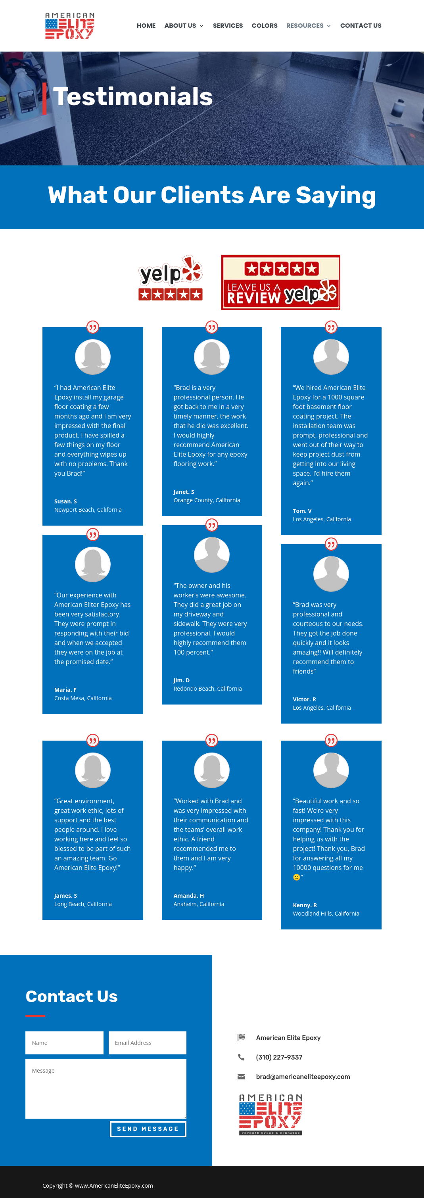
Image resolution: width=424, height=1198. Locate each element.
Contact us (361, 26)
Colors (265, 26)
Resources (305, 26)
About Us (180, 26)
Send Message (148, 1129)
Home (146, 26)
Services (228, 26)
